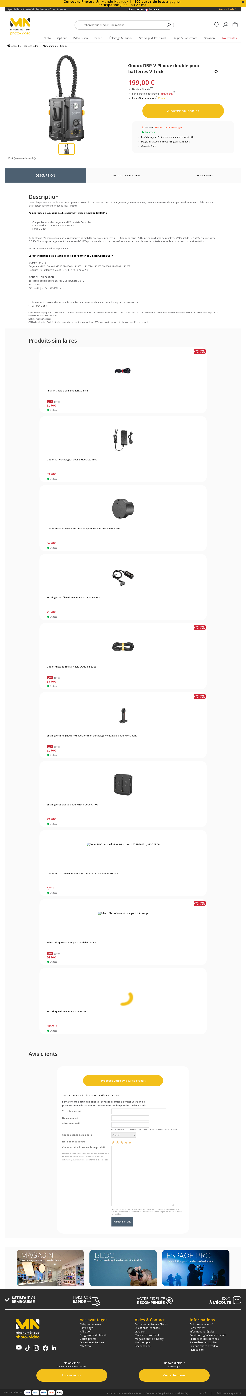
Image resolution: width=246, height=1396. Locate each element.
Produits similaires (127, 175)
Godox (63, 46)
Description (45, 175)
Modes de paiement (147, 1335)
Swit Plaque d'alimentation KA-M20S (66, 1011)
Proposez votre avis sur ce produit (123, 1080)
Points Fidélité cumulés (144, 98)
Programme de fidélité (93, 1335)
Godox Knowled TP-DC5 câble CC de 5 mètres (71, 666)
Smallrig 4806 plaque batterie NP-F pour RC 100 (72, 804)
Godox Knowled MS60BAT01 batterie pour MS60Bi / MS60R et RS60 (83, 528)
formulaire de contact (99, 1160)
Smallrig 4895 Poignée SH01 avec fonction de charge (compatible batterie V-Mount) (92, 735)
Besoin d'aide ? (227, 9)
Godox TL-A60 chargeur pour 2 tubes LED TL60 (72, 459)
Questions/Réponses (147, 1328)
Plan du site (197, 1349)
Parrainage (86, 1328)
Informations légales (202, 1331)
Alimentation (49, 46)
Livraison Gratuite (142, 89)
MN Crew (85, 1346)
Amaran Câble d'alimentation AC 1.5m (67, 390)
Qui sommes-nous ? (202, 1324)
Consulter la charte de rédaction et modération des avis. (90, 1095)
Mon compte (142, 1342)
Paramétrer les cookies (204, 1342)
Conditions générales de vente (208, 1335)
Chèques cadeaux (90, 1324)
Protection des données (204, 1338)
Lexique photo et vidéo (204, 1346)
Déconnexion (143, 1346)
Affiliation (85, 1331)
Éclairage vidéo (31, 46)
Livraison (140, 1331)
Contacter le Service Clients (151, 1324)
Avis (204, 175)
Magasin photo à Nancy (149, 1338)
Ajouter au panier (183, 110)
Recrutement (197, 1328)
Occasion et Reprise (92, 1342)
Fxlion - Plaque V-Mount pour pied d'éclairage (72, 942)
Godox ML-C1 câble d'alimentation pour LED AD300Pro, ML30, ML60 (83, 873)
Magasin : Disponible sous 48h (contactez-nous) (165, 141)
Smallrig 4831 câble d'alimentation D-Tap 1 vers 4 (73, 597)
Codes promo (88, 1338)
